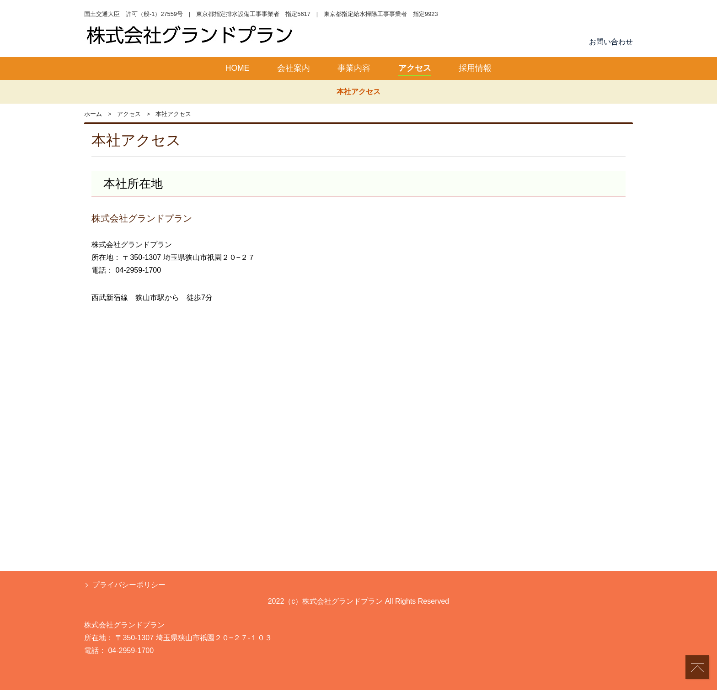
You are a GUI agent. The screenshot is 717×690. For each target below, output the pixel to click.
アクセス (414, 68)
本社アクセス (358, 91)
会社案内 (293, 68)
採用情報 (475, 68)
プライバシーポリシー (129, 585)
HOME (237, 68)
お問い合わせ (611, 42)
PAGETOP (699, 673)
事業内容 (353, 68)
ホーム (93, 114)
